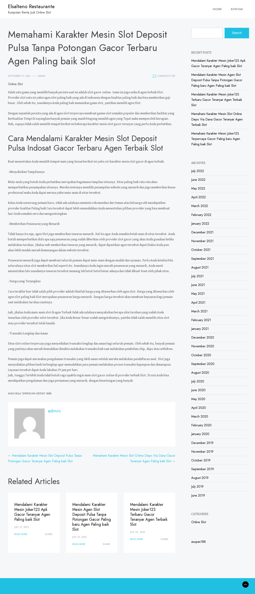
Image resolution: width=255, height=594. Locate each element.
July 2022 (197, 171)
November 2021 (202, 241)
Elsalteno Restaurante (31, 6)
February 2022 (201, 215)
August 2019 (200, 478)
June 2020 (198, 390)
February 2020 (201, 425)
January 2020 (200, 434)
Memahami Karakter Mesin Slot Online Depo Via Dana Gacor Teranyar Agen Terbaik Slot (217, 119)
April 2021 (198, 302)
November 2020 (202, 346)
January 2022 (200, 223)
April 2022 (198, 197)
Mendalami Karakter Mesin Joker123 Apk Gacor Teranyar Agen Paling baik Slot (32, 512)
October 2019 (201, 460)
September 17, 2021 (19, 76)
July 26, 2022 (137, 532)
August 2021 (200, 267)
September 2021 (202, 258)
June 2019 (198, 495)
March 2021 (199, 311)
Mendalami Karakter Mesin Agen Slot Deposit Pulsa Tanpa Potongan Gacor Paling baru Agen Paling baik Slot (91, 517)
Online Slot (15, 84)
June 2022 (198, 179)
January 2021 (200, 328)
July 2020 (197, 381)
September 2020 (202, 364)
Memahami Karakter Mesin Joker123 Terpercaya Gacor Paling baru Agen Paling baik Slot (215, 138)
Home (217, 9)
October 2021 (201, 249)
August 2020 (200, 372)
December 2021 (202, 232)
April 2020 (198, 407)
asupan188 (198, 541)
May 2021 (198, 293)
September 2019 (202, 469)
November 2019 (202, 451)
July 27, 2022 (21, 527)
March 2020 (199, 416)
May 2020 (198, 399)
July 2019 (197, 486)
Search (237, 33)
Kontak (237, 9)
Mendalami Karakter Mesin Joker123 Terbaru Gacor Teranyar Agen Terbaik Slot (148, 514)
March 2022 (199, 206)
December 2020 (202, 337)
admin (41, 76)
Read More (20, 534)
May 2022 (198, 188)
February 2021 (201, 320)
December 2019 (202, 443)
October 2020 (201, 355)
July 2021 (197, 276)
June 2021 (198, 285)
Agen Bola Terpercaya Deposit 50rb (29, 393)
